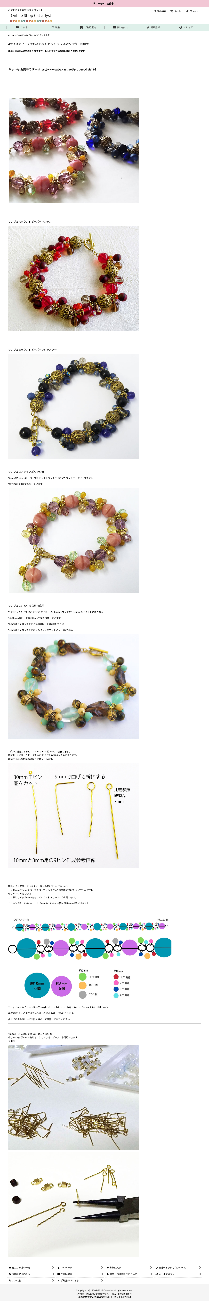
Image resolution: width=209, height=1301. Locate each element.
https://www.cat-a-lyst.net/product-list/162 (67, 69)
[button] (159, 11)
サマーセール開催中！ (104, 3)
